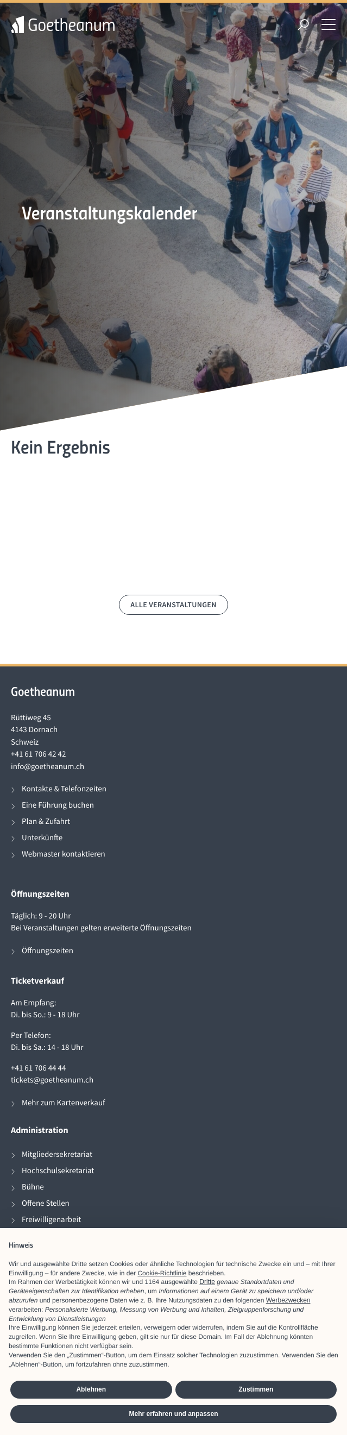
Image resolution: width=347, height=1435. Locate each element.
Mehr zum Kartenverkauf (63, 1103)
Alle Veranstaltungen (173, 604)
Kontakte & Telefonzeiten (64, 789)
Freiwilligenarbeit (51, 1219)
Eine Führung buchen (58, 805)
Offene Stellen (46, 1203)
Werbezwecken (288, 1300)
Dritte (207, 1282)
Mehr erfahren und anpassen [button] (173, 1414)
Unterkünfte (42, 838)
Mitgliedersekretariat (57, 1154)
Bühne (33, 1187)
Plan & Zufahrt (46, 821)
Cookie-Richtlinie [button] (161, 1273)
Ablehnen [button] (91, 1389)
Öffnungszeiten (47, 951)
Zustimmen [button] (255, 1389)
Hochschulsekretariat (58, 1171)
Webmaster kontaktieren (63, 854)
